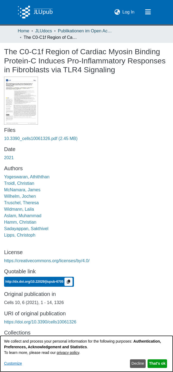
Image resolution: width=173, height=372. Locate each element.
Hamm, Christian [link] (20, 222)
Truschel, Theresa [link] (21, 202)
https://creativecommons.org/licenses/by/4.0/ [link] (47, 260)
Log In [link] (128, 11)
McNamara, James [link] (22, 189)
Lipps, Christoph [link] (19, 235)
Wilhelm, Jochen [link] (20, 196)
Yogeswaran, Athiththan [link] (27, 177)
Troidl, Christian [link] (19, 183)
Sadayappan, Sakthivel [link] (26, 228)
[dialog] (86, 354)
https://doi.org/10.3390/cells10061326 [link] (40, 322)
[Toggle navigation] (148, 12)
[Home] (35, 12)
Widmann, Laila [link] (19, 209)
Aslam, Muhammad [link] (22, 215)
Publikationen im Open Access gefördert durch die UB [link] (85, 31)
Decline (138, 363)
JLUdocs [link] (43, 31)
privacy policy (68, 352)
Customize (13, 363)
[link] (40, 138)
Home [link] (24, 31)
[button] (117, 12)
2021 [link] (9, 157)
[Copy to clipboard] (68, 282)
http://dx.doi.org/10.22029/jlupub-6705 (34, 281)
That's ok (157, 363)
